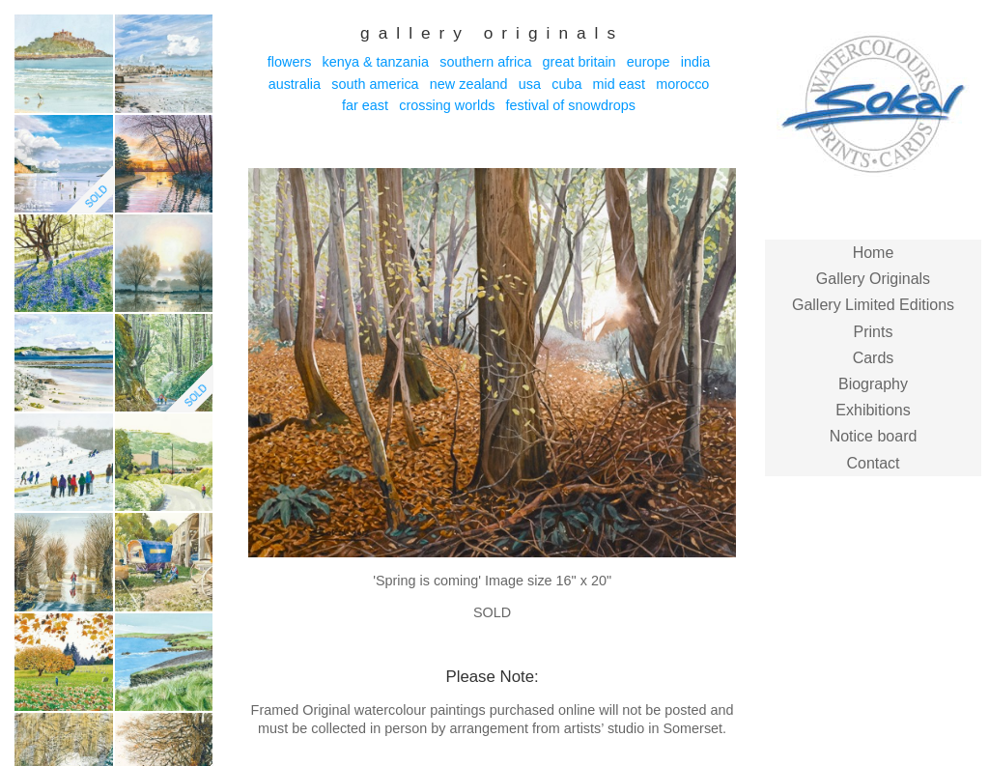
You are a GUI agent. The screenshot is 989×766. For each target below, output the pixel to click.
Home (873, 252)
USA (530, 84)
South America (374, 84)
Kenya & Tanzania (376, 62)
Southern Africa (485, 62)
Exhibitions (872, 410)
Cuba (566, 84)
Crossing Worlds (446, 105)
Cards (873, 358)
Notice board (874, 436)
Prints (873, 332)
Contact (872, 463)
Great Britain (579, 62)
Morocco (682, 84)
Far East (365, 105)
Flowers (290, 62)
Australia (294, 84)
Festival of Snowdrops (571, 105)
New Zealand (469, 84)
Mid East (619, 84)
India (695, 62)
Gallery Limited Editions (873, 305)
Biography (873, 384)
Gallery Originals (873, 278)
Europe (648, 62)
